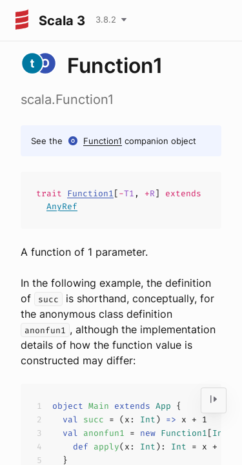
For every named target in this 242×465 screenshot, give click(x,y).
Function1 (102, 141)
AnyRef (61, 206)
